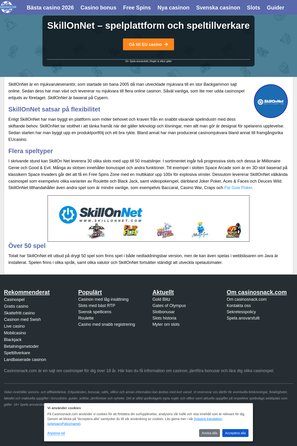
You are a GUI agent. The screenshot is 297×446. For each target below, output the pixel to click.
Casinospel (14, 299)
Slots (253, 8)
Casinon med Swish (22, 319)
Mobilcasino (15, 333)
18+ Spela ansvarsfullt (136, 61)
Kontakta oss (239, 305)
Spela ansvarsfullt (243, 318)
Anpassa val (56, 433)
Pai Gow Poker (238, 187)
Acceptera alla (235, 433)
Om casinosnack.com (247, 299)
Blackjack (13, 339)
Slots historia (164, 318)
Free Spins (137, 8)
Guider (275, 8)
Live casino (14, 326)
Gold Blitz (161, 299)
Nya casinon (174, 8)
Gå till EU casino (148, 44)
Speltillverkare (17, 353)
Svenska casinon (218, 8)
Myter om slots (166, 324)
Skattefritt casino (19, 313)
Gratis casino (16, 306)
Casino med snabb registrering (106, 324)
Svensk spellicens (94, 312)
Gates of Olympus (169, 305)
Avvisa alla (209, 433)
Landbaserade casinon (25, 359)
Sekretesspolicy (241, 312)
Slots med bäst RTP (96, 305)
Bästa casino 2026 (50, 8)
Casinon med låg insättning (103, 299)
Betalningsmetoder (21, 346)
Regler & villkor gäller (161, 61)
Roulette (86, 318)
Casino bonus (98, 8)
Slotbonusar (163, 312)
